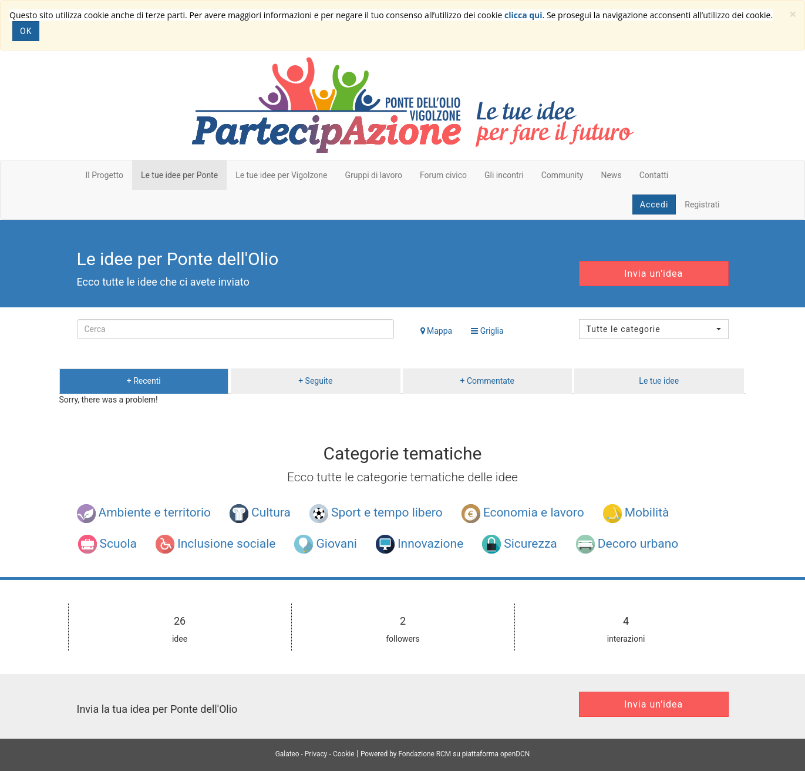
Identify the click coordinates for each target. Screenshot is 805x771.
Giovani (325, 544)
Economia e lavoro (523, 513)
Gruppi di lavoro (373, 175)
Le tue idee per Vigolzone (281, 175)
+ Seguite (315, 381)
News (611, 175)
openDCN (515, 754)
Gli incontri (504, 175)
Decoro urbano (627, 544)
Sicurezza (519, 544)
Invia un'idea (653, 273)
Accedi (654, 204)
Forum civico (443, 175)
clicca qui (523, 15)
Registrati (702, 204)
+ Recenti (144, 381)
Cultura (260, 513)
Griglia (487, 331)
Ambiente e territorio (144, 513)
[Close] (793, 14)
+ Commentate (487, 381)
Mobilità (636, 513)
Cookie (344, 754)
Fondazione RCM (424, 754)
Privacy (316, 754)
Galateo (287, 754)
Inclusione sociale (215, 544)
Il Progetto (104, 175)
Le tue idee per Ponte (179, 175)
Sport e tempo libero (376, 513)
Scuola (107, 544)
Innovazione (419, 544)
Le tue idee (659, 381)
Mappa (436, 331)
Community (562, 175)
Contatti (654, 175)
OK (26, 31)
